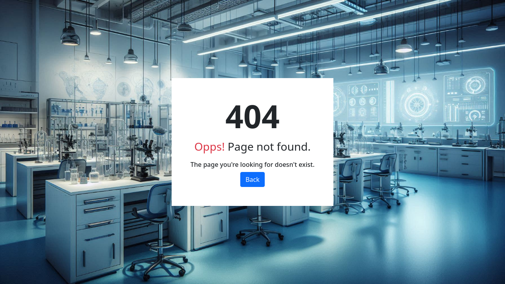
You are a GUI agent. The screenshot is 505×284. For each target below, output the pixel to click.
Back (252, 179)
